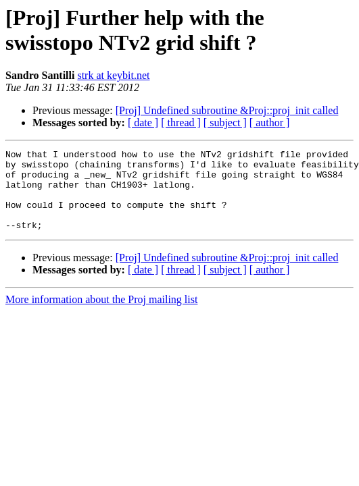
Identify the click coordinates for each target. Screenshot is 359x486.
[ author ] (269, 122)
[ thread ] (181, 122)
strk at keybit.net (113, 75)
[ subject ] (225, 122)
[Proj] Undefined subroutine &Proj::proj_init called (227, 110)
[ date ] (143, 122)
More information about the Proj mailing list (101, 315)
